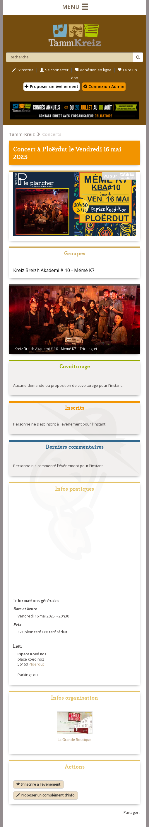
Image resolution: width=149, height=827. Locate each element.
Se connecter (54, 69)
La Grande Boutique (74, 739)
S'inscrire (23, 69)
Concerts (51, 134)
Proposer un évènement (51, 86)
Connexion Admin (103, 86)
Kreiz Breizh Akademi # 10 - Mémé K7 (54, 270)
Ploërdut (54, 148)
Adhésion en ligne (93, 69)
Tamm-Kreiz (22, 134)
